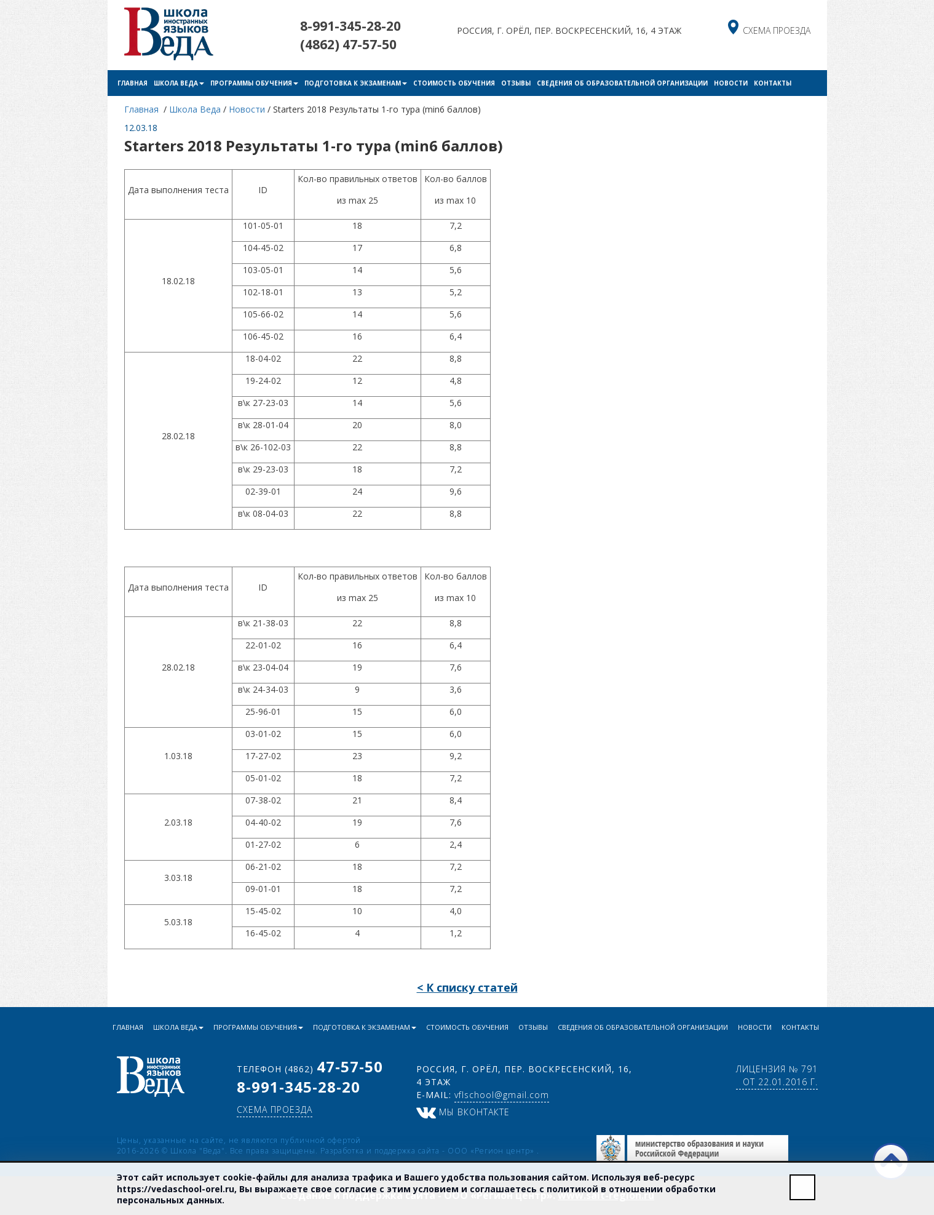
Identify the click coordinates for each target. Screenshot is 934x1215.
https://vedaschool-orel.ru (175, 1189)
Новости (731, 83)
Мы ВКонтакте (463, 1112)
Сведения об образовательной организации (622, 83)
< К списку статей (467, 987)
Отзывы (516, 83)
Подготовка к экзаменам (355, 83)
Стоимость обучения (454, 83)
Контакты (772, 83)
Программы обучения (254, 83)
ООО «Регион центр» (492, 1150)
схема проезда (776, 30)
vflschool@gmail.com (501, 1095)
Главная (132, 83)
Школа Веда (179, 83)
